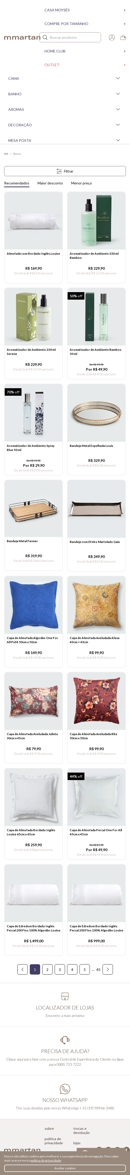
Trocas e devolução (81, 1130)
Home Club (85, 51)
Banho (65, 93)
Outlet (85, 64)
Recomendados (16, 183)
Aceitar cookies (65, 1168)
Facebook (126, 1150)
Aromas (65, 109)
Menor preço (81, 183)
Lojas (77, 1143)
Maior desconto (50, 183)
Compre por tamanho (85, 23)
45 (98, 969)
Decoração (65, 124)
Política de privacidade (54, 1141)
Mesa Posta (65, 140)
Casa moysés (85, 10)
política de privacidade (46, 1160)
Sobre (49, 1128)
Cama (65, 78)
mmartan (22, 37)
